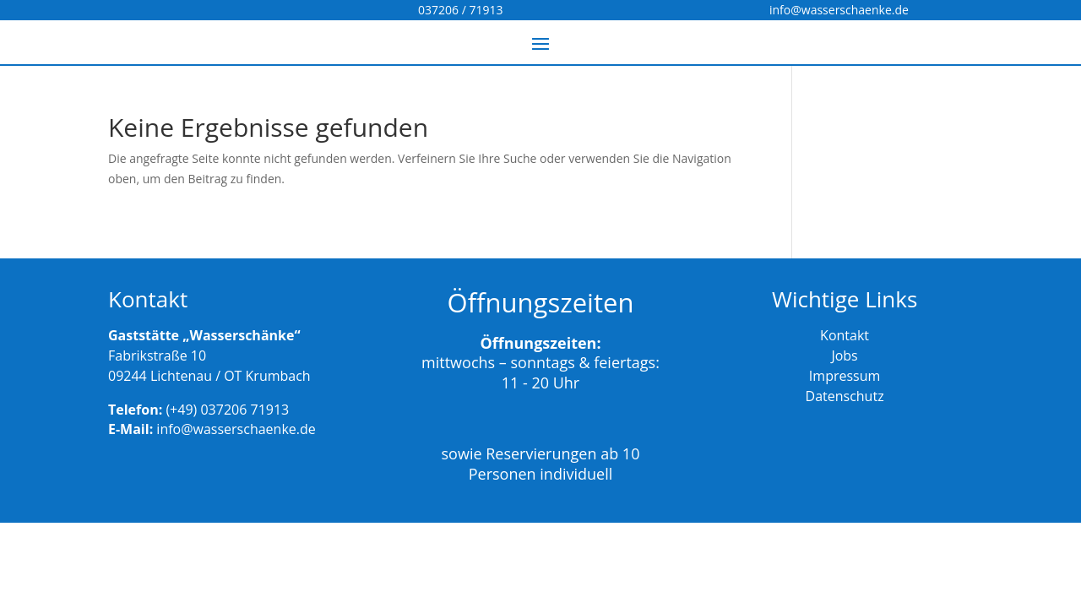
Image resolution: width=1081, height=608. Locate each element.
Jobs (844, 355)
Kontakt (844, 335)
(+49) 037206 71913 (227, 409)
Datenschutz (845, 396)
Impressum (844, 375)
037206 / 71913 (460, 10)
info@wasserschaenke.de (839, 10)
